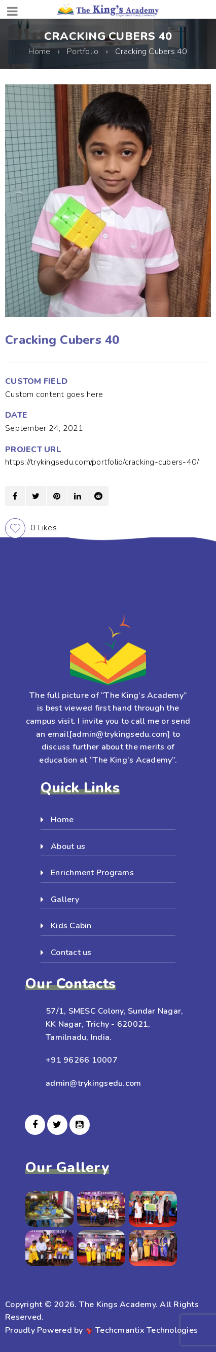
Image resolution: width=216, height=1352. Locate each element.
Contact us (71, 952)
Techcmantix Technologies (146, 1330)
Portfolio (82, 51)
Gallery (65, 899)
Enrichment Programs (92, 872)
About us (68, 846)
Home (39, 51)
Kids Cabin (71, 925)
